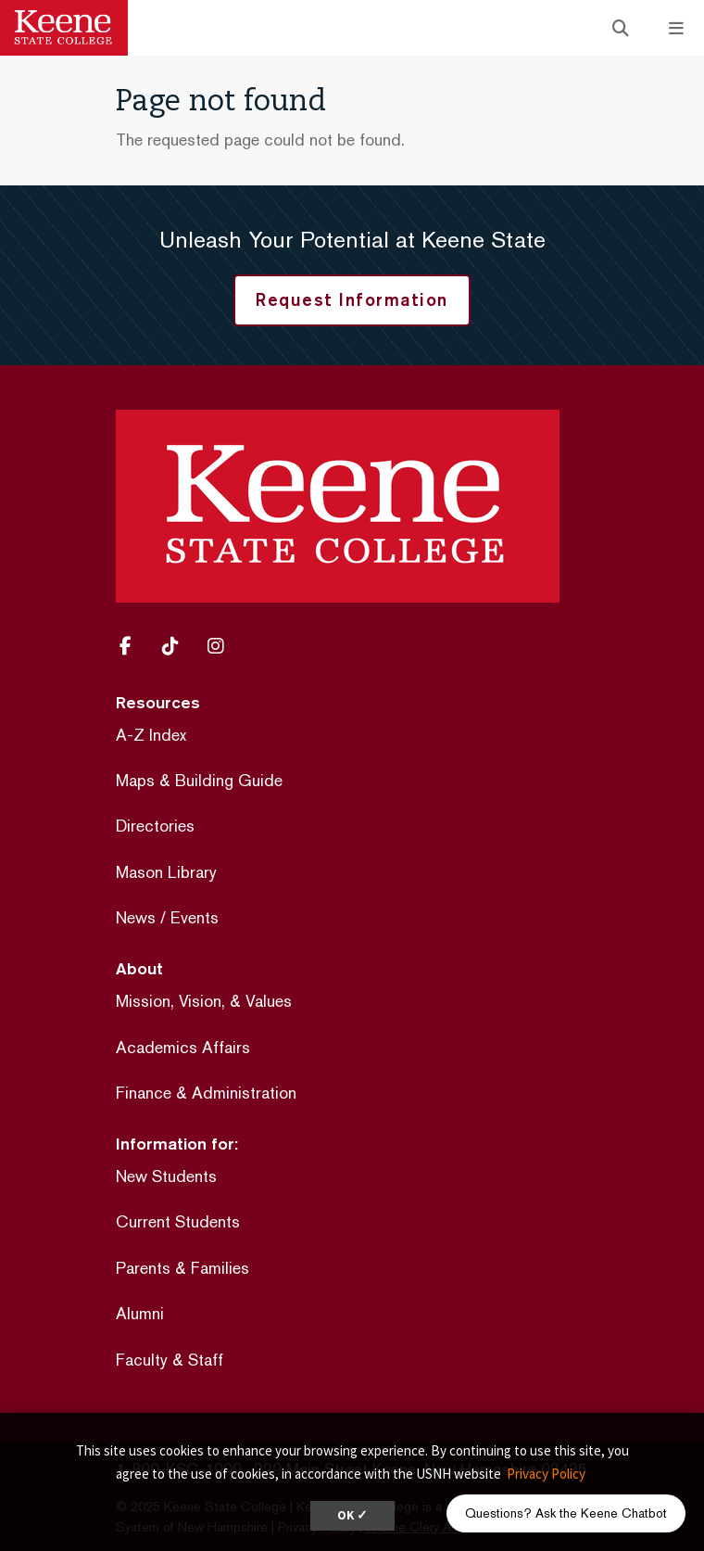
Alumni (140, 1313)
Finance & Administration (206, 1092)
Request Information (352, 299)
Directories (155, 825)
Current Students (178, 1221)
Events (194, 917)
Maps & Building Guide (199, 780)
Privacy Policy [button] (546, 1473)
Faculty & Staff (169, 1359)
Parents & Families (182, 1268)
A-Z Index (151, 734)
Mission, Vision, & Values (204, 1001)
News (136, 917)
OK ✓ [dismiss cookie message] (352, 1515)
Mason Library (166, 872)
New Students (166, 1176)
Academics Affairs (183, 1047)
